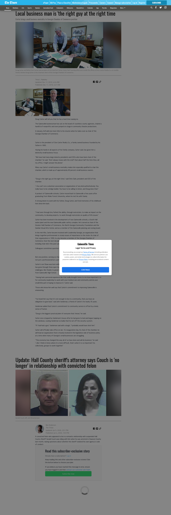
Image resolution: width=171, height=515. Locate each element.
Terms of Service (88, 252)
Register (142, 2)
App (97, 8)
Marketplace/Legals (79, 2)
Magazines (113, 8)
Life (23, 8)
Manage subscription (123, 2)
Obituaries (70, 8)
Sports (30, 8)
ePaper (46, 2)
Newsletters (80, 8)
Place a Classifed (64, 2)
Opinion (37, 8)
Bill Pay (53, 2)
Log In (135, 2)
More (123, 7)
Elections (15, 8)
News (7, 8)
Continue (85, 269)
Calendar (90, 8)
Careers (103, 2)
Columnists (59, 8)
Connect (110, 2)
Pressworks (93, 2)
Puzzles (104, 8)
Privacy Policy (86, 254)
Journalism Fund (48, 8)
